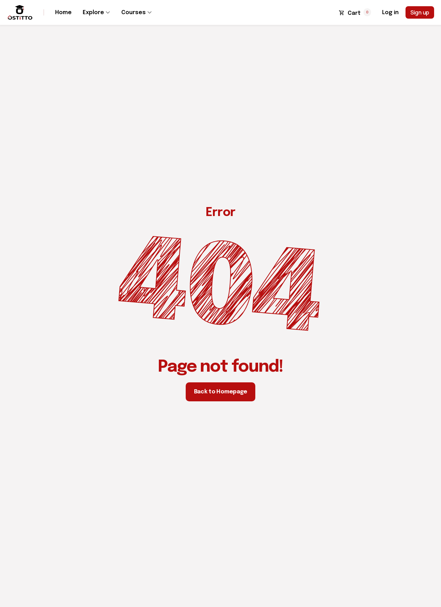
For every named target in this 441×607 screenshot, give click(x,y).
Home (63, 13)
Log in (390, 13)
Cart (354, 13)
